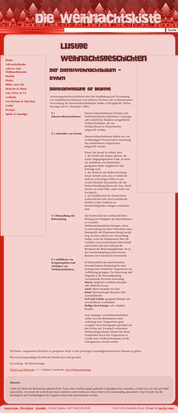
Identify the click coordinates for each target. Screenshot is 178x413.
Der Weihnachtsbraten (78, 369)
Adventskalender (16, 64)
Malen (9, 80)
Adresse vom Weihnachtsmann (16, 70)
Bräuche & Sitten (16, 88)
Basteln (10, 76)
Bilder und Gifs (15, 84)
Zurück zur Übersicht (22, 369)
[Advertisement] (16, 145)
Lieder (9, 105)
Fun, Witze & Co (16, 93)
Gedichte (11, 97)
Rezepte (10, 109)
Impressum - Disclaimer (18, 408)
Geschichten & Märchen (20, 101)
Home (9, 60)
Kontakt (41, 408)
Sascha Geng (166, 408)
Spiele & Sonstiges (17, 114)
